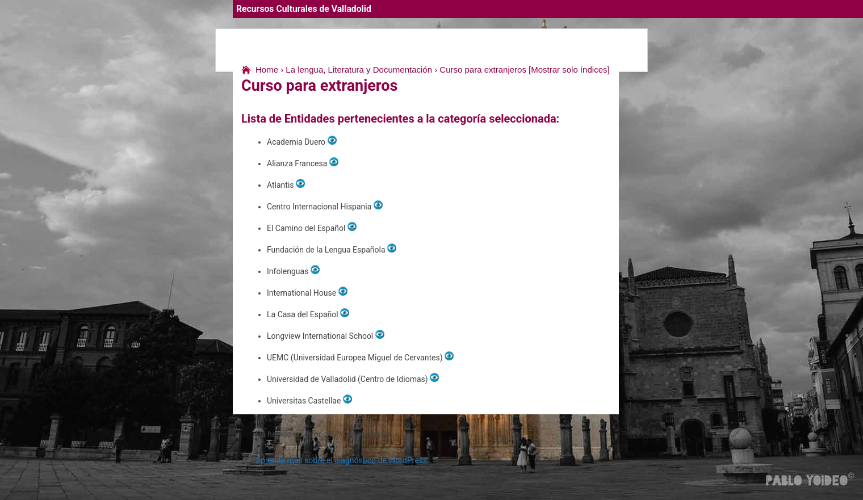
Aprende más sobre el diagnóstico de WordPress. (342, 460)
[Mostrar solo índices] (569, 69)
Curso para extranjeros (482, 69)
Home (266, 69)
